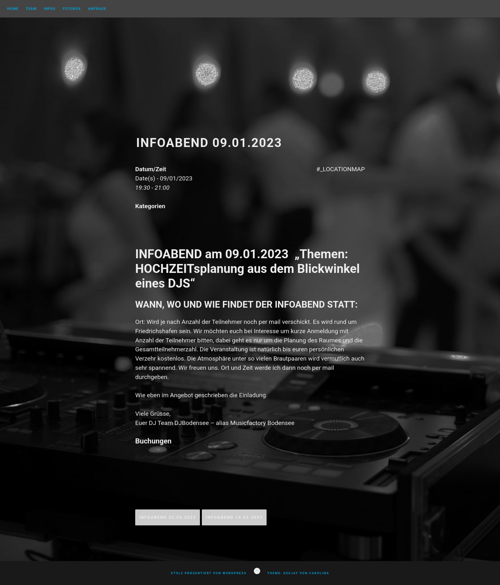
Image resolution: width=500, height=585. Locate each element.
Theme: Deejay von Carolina (298, 573)
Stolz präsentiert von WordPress (208, 573)
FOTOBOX (72, 9)
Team (31, 9)
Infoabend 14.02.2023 (234, 517)
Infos (49, 9)
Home (12, 9)
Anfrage (97, 9)
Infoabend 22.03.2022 (167, 517)
